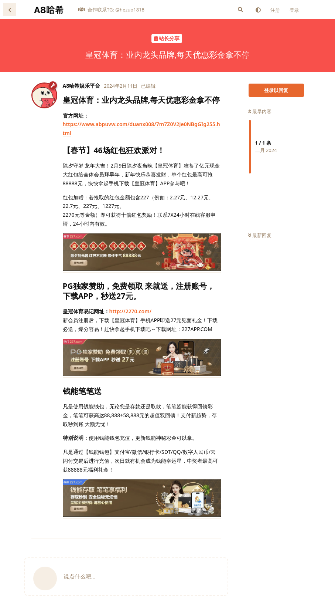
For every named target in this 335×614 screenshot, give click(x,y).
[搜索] (240, 9)
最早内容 (259, 111)
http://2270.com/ (130, 311)
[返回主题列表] (9, 9)
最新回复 (259, 235)
